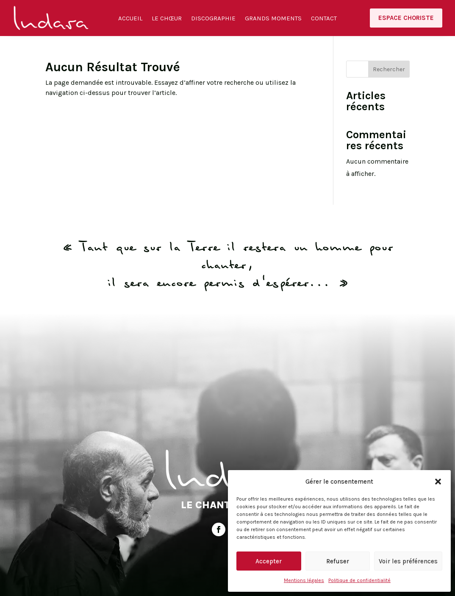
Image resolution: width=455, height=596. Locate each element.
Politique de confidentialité (359, 580)
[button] (438, 481)
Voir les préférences (408, 561)
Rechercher (389, 69)
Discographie (213, 18)
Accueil (130, 18)
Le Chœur (167, 18)
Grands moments (273, 18)
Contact (324, 18)
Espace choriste (406, 18)
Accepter (268, 561)
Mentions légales (304, 580)
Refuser (337, 561)
